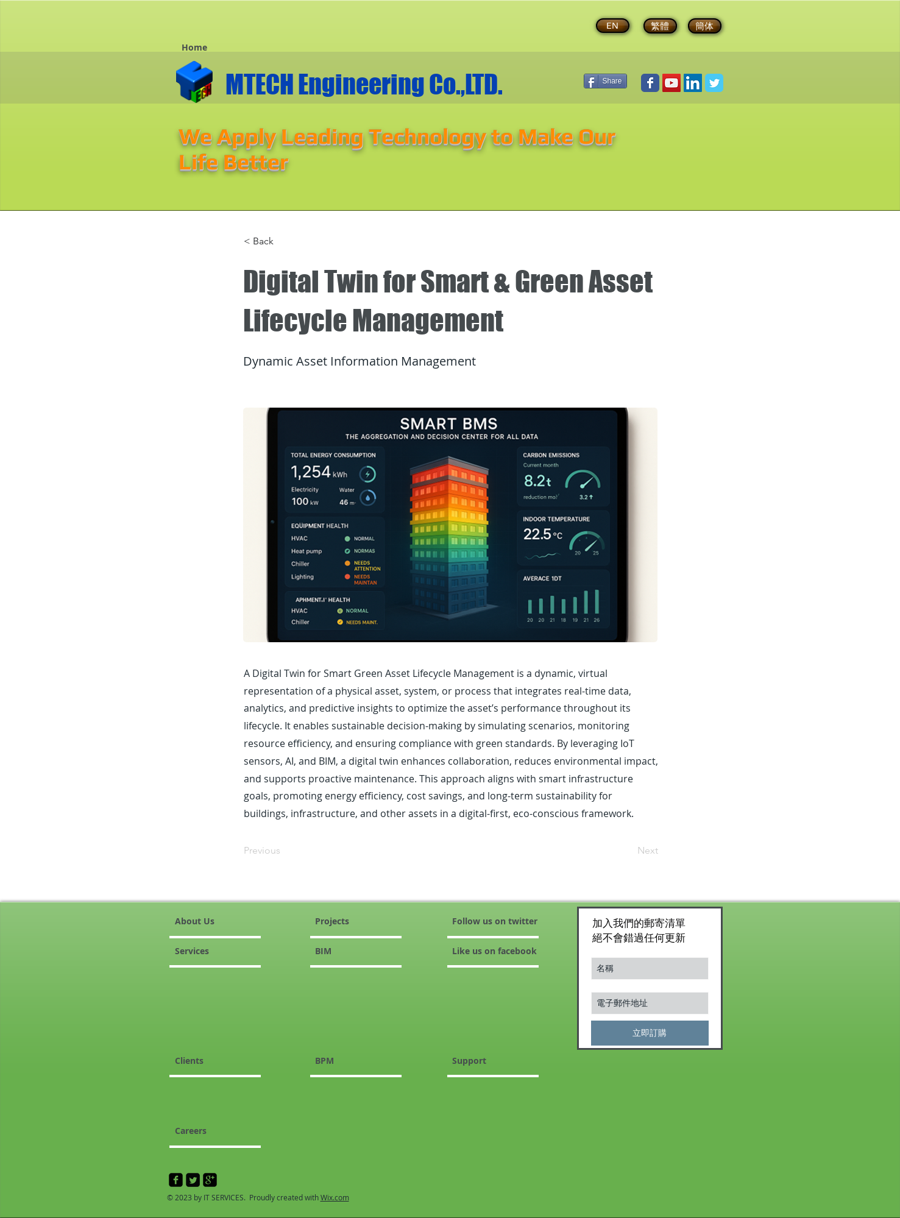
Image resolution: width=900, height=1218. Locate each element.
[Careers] (207, 1131)
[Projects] (344, 921)
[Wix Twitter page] (714, 83)
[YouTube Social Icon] (671, 83)
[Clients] (208, 1060)
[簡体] (704, 26)
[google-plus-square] (210, 1180)
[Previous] (284, 850)
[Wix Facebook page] (650, 83)
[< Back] (284, 241)
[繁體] (660, 26)
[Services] (210, 951)
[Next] (627, 850)
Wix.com (335, 1197)
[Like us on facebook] (519, 951)
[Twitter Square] (193, 1180)
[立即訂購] (650, 1033)
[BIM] (362, 951)
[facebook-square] (176, 1180)
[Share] (605, 81)
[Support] (498, 1060)
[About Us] (221, 921)
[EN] (612, 25)
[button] (194, 47)
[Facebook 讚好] (199, 21)
